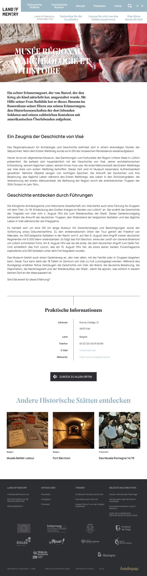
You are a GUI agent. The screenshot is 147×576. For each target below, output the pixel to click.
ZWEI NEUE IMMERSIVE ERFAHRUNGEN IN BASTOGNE (123, 514)
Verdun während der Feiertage (123, 494)
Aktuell (80, 6)
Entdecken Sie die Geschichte (71, 18)
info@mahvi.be (87, 350)
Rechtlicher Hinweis (85, 568)
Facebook (45, 494)
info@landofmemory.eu (18, 494)
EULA (101, 568)
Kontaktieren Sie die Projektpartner (18, 500)
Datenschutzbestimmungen (57, 568)
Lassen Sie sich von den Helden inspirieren (103, 18)
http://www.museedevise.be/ (94, 357)
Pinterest (45, 504)
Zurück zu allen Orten (75, 376)
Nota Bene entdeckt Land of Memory (122, 507)
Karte (118, 6)
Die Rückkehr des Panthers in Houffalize (122, 500)
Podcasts (100, 6)
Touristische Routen (59, 6)
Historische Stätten (34, 6)
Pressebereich (15, 506)
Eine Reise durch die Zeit (134, 18)
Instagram (46, 499)
